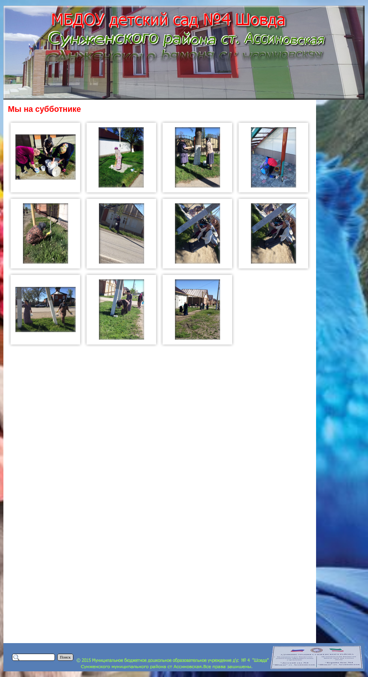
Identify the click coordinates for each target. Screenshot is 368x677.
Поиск (65, 657)
